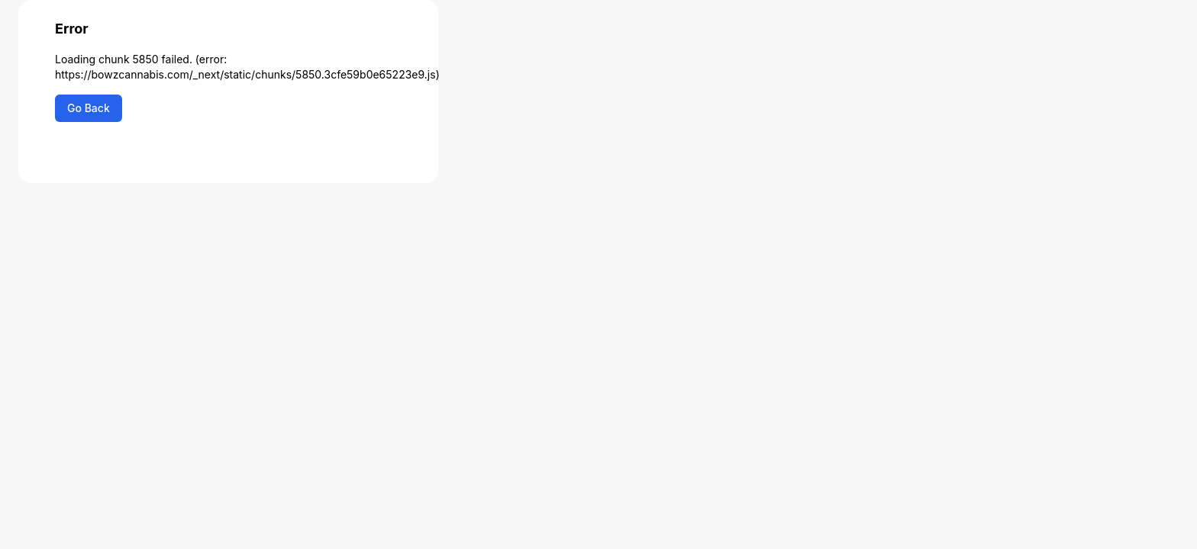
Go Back (88, 107)
